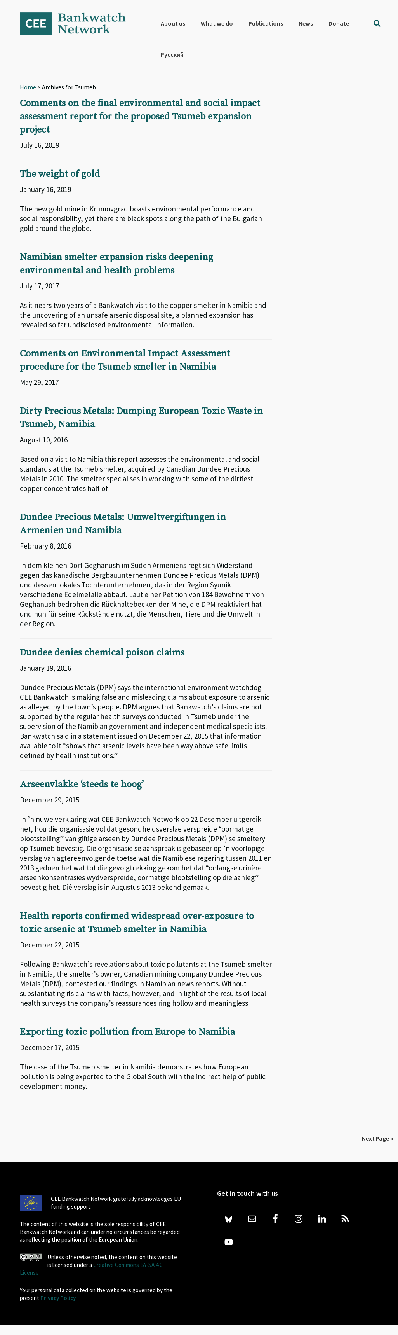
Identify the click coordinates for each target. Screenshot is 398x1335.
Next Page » (377, 1138)
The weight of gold (60, 174)
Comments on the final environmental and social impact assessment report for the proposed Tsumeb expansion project (140, 117)
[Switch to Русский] (172, 54)
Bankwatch (78, 23)
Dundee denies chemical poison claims (102, 653)
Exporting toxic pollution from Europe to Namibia (127, 1032)
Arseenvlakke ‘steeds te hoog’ (82, 784)
